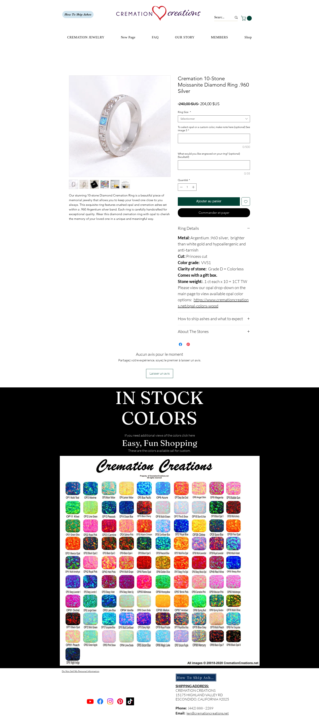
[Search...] (220, 17)
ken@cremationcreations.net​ (208, 713)
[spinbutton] (187, 187)
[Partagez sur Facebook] (180, 344)
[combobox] (214, 118)
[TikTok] (130, 701)
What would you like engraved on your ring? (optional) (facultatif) (209, 155)
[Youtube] (90, 701)
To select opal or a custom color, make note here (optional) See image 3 (214, 129)
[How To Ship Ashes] (78, 14)
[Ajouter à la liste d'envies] (245, 201)
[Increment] (193, 187)
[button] (247, 18)
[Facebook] (100, 701)
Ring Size (184, 112)
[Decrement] (180, 187)
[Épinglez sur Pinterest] (188, 344)
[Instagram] (110, 701)
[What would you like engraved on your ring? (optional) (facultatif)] (214, 165)
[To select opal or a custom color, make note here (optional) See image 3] (214, 138)
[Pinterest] (120, 701)
